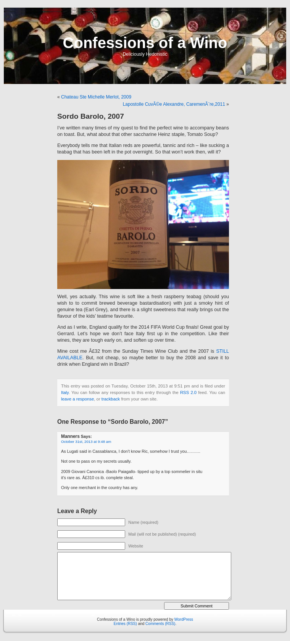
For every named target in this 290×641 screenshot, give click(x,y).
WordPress (183, 619)
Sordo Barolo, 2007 (90, 116)
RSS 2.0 (188, 392)
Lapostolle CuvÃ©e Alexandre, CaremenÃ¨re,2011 (174, 104)
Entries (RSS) (125, 624)
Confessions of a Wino (145, 42)
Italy (65, 392)
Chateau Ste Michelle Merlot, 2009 (96, 97)
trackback (111, 399)
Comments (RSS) (160, 624)
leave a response (77, 399)
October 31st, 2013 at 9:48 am (86, 441)
